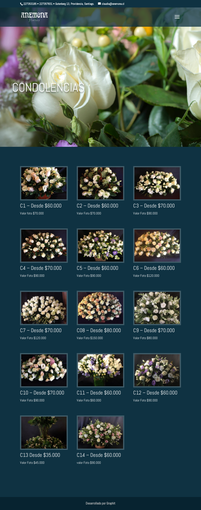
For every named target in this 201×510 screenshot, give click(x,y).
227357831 (45, 4)
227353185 (29, 4)
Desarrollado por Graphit (100, 503)
